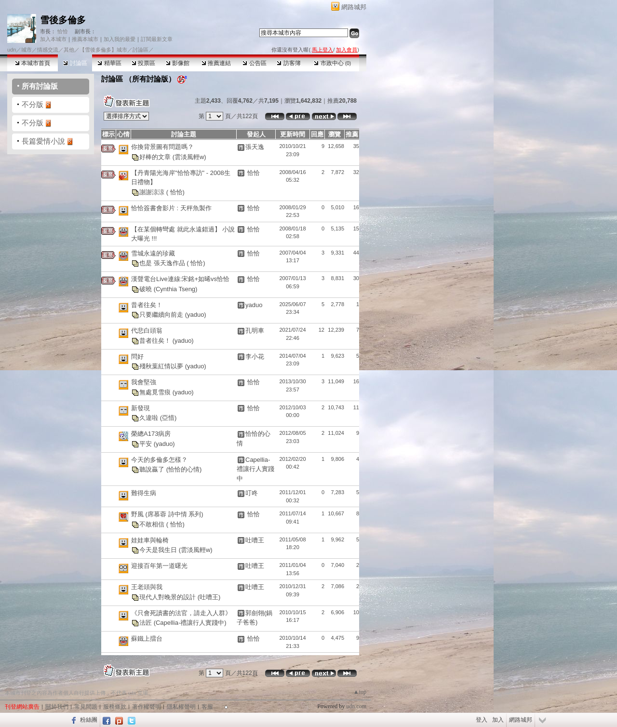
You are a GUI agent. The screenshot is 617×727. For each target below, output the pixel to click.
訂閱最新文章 (157, 39)
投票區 (143, 63)
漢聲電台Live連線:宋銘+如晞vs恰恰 (180, 279)
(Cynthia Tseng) (176, 288)
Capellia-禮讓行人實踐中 (255, 469)
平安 (146, 443)
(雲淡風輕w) (189, 156)
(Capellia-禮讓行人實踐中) (190, 622)
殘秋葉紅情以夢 (162, 366)
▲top (359, 691)
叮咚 (251, 493)
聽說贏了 (152, 469)
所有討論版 (40, 86)
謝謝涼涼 (152, 191)
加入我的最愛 (119, 39)
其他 (69, 50)
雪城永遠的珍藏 (153, 253)
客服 (207, 706)
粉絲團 (88, 719)
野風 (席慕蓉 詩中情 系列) (167, 514)
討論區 (75, 63)
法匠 (146, 622)
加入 (498, 719)
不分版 (32, 104)
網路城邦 (353, 7)
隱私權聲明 (181, 706)
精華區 (109, 63)
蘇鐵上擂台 (146, 638)
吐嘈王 (254, 540)
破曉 (146, 288)
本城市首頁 (32, 63)
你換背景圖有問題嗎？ (162, 146)
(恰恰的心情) (184, 469)
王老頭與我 (146, 587)
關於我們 (56, 706)
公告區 (254, 63)
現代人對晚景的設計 (168, 597)
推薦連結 (216, 63)
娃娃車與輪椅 (150, 540)
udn (11, 50)
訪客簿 (288, 63)
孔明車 (254, 330)
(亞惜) (168, 417)
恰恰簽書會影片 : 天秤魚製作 (171, 208)
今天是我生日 (159, 549)
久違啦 (149, 417)
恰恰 (62, 31)
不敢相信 (152, 524)
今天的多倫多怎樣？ (159, 459)
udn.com (356, 706)
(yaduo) (195, 314)
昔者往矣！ (146, 305)
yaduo (253, 305)
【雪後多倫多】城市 (103, 50)
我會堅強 (143, 382)
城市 (26, 50)
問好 (137, 356)
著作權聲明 (146, 706)
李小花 (254, 356)
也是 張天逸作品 (163, 263)
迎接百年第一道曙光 (159, 565)
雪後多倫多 (63, 20)
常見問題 (85, 706)
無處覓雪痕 (156, 391)
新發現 (140, 408)
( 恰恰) (175, 191)
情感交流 (47, 50)
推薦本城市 (85, 39)
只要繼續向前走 (162, 314)
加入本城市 (53, 39)
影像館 (177, 63)
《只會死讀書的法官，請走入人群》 (181, 613)
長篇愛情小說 (43, 141)
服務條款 (114, 706)
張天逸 (254, 146)
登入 (481, 719)
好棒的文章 (156, 156)
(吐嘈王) (209, 597)
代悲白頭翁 (146, 330)
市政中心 (332, 63)
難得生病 (143, 493)
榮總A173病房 (151, 433)
